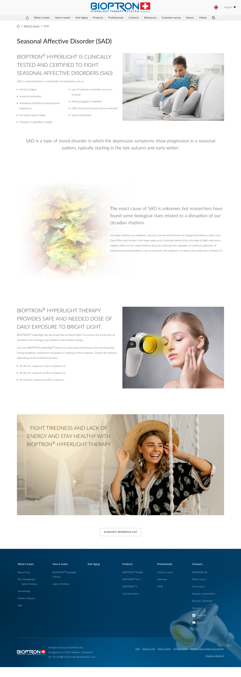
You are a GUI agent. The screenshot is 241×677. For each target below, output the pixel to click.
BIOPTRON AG (199, 582)
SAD (20, 615)
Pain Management (26, 589)
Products (90, 23)
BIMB (160, 596)
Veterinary (162, 589)
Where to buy (199, 589)
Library (190, 23)
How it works (56, 23)
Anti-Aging (73, 23)
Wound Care (24, 582)
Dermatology (24, 601)
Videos (205, 23)
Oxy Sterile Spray (130, 603)
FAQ (138, 659)
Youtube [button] (201, 632)
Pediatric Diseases (26, 608)
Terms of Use (148, 659)
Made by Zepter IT (215, 666)
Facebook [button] (201, 625)
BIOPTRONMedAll (132, 582)
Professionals (110, 23)
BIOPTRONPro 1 (131, 589)
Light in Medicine (61, 594)
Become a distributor (202, 611)
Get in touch (198, 596)
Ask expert (197, 618)
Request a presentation (203, 603)
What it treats (37, 23)
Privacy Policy (164, 659)
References (150, 23)
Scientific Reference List (120, 542)
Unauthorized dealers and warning (207, 659)
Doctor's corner (165, 582)
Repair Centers (181, 659)
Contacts (131, 23)
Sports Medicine (29, 594)
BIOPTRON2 (129, 596)
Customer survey (171, 23)
